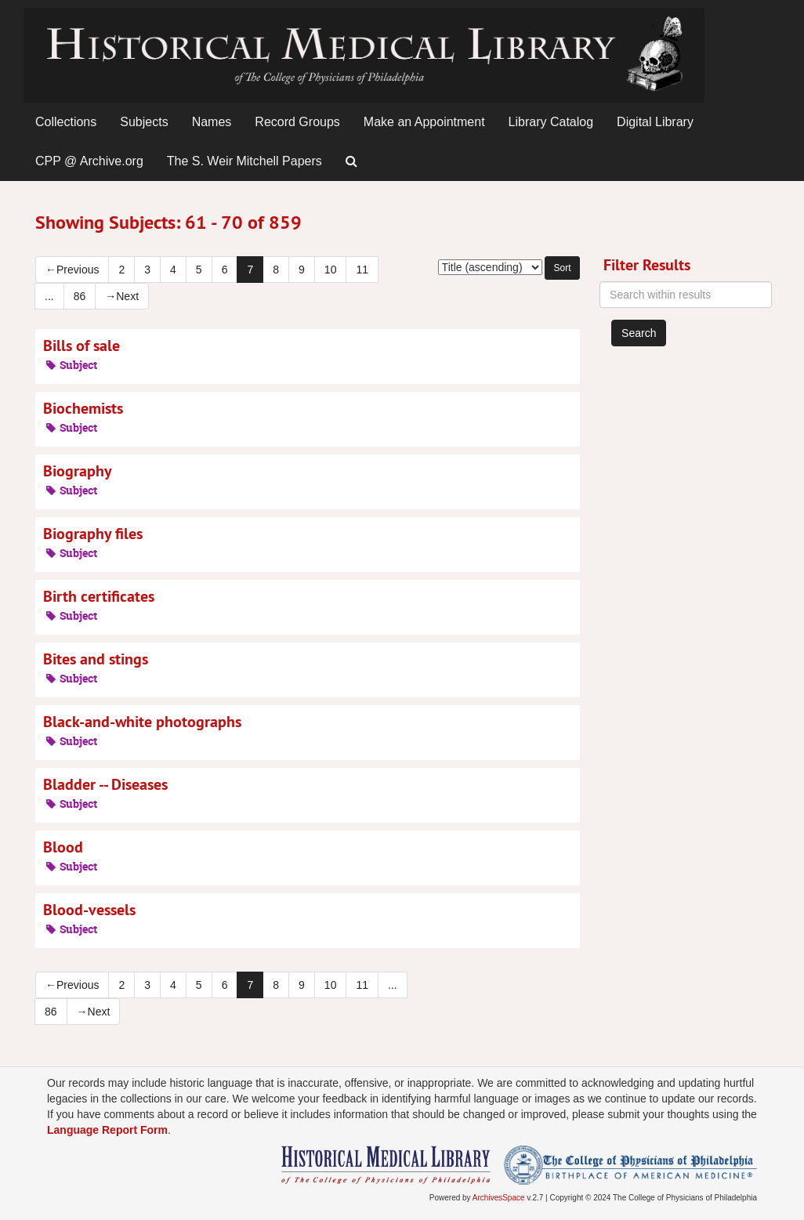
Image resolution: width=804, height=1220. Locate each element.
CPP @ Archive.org (89, 161)
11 (362, 269)
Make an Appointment (424, 122)
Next (122, 296)
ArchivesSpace (499, 1197)
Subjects (144, 122)
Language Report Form (107, 1130)
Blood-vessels (89, 910)
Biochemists (83, 408)
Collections (65, 122)
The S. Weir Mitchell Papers (244, 161)
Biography (77, 471)
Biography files (93, 533)
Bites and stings (95, 659)
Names (212, 122)
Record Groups (297, 122)
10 (330, 269)
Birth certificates (98, 596)
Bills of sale (81, 345)
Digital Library (655, 122)
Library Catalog (551, 122)
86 (80, 296)
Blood (63, 847)
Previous (72, 269)
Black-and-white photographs (142, 721)
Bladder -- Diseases (105, 784)
